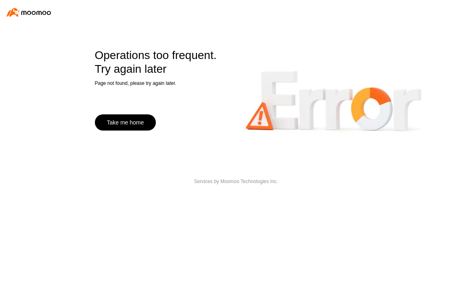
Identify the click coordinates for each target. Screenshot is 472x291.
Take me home (125, 122)
